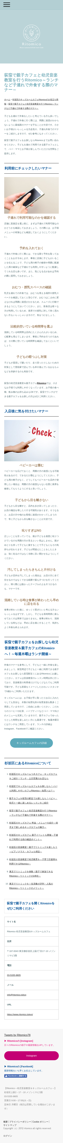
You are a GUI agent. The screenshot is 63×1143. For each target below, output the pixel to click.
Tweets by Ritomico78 (17, 1035)
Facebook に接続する (15, 1076)
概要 (5, 1121)
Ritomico (41, 383)
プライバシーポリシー (20, 1121)
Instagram (31, 1055)
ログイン (7, 1135)
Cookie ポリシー (40, 1121)
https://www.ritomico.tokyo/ (20, 1014)
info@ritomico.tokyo (16, 995)
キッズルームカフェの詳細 (31, 742)
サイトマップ (9, 1125)
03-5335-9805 (14, 975)
